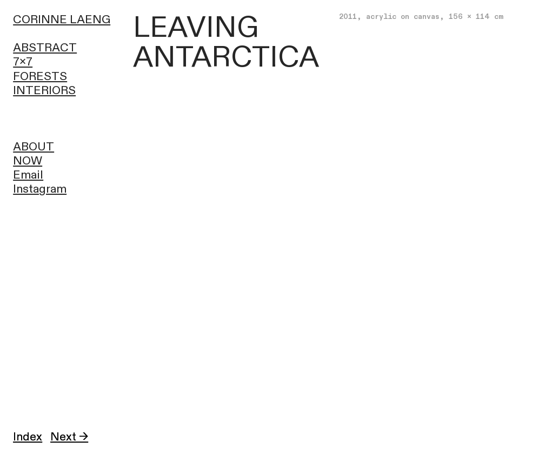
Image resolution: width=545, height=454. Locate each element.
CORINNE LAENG (61, 20)
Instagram (40, 189)
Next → (69, 437)
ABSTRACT (45, 48)
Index (27, 437)
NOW (27, 161)
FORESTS (40, 76)
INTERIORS (44, 90)
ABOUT (33, 147)
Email (28, 175)
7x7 (22, 62)
